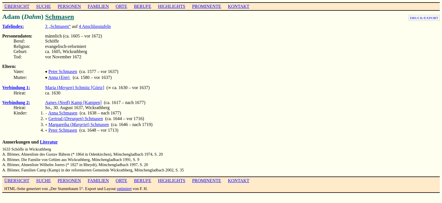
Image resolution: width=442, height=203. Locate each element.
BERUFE (142, 6)
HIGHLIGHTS (171, 6)
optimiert (124, 185)
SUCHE (43, 6)
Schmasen (59, 16)
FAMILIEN (98, 6)
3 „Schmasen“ (58, 26)
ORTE (121, 6)
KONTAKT (238, 6)
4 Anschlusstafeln (95, 26)
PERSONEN (69, 6)
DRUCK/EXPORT (424, 18)
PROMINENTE (206, 6)
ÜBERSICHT (16, 6)
